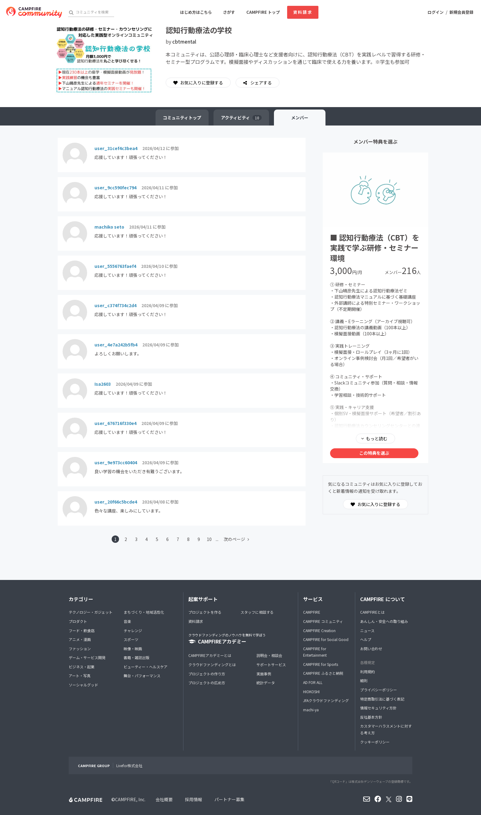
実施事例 (263, 673)
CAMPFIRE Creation (319, 630)
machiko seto (109, 227)
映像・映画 (133, 648)
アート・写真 (79, 675)
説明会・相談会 (269, 655)
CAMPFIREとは (372, 612)
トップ (182, 117)
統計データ (265, 682)
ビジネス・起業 (81, 666)
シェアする (260, 82)
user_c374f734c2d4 (115, 305)
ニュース (367, 630)
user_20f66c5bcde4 (115, 502)
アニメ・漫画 (80, 639)
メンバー (299, 117)
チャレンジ (133, 630)
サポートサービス (271, 664)
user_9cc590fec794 (115, 187)
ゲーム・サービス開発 (87, 657)
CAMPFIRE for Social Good (325, 639)
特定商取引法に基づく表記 (382, 698)
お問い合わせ (371, 648)
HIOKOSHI (311, 691)
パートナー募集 (229, 799)
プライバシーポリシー (378, 689)
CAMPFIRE (311, 612)
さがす (229, 12)
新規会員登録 (461, 12)
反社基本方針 (371, 717)
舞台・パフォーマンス (142, 675)
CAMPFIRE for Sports (320, 664)
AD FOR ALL (312, 682)
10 (209, 539)
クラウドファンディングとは (212, 664)
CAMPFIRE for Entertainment (315, 652)
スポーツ (131, 639)
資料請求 (302, 12)
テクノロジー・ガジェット (91, 612)
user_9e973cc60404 (115, 462)
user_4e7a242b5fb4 (115, 345)
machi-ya (311, 709)
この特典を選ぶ (374, 453)
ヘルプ (365, 639)
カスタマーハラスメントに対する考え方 (386, 729)
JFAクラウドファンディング (326, 700)
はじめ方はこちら (196, 12)
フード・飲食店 (81, 630)
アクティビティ (241, 117)
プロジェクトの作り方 (206, 673)
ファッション (80, 648)
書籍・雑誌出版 (136, 657)
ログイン (436, 12)
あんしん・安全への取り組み (384, 621)
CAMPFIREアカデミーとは (209, 655)
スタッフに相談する (257, 612)
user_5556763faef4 (115, 266)
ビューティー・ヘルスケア (145, 666)
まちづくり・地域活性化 (144, 612)
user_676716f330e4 (115, 423)
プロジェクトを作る (204, 612)
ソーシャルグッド (83, 684)
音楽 (127, 621)
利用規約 (367, 671)
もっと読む (376, 438)
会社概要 (164, 799)
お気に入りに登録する (198, 82)
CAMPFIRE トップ (263, 12)
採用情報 (193, 799)
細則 (363, 680)
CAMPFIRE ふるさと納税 (323, 673)
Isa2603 (102, 384)
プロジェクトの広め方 (206, 682)
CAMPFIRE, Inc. (130, 799)
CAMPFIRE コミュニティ (323, 621)
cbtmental (184, 41)
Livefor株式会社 (129, 765)
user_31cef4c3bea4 (115, 148)
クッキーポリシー (375, 741)
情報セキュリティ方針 (378, 707)
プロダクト (78, 621)
